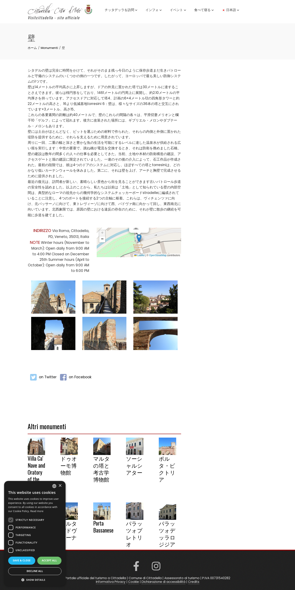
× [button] (59, 485)
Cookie (133, 582)
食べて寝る (204, 10)
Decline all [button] (35, 571)
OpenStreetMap (158, 255)
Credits (193, 582)
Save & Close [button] (22, 560)
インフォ (153, 10)
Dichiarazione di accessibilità (163, 582)
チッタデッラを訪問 (121, 10)
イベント (178, 10)
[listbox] (54, 486)
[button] (139, 238)
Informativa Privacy (111, 582)
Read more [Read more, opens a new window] (36, 511)
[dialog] (35, 533)
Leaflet (139, 255)
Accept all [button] (49, 560)
